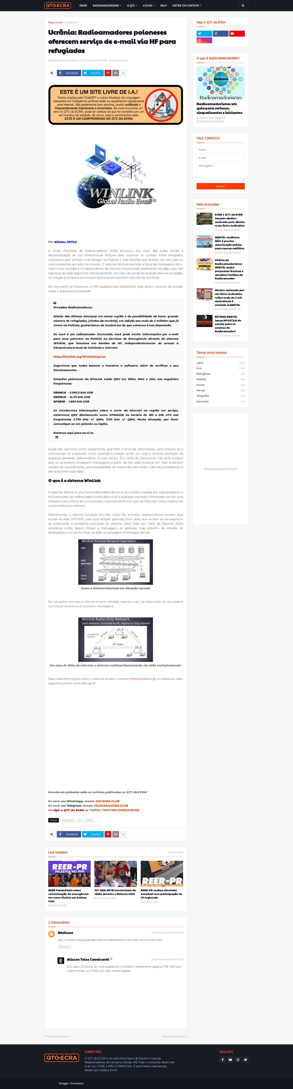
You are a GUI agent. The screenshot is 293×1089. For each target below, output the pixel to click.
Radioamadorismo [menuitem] (106, 5)
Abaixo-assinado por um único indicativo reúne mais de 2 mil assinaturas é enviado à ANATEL (229, 297)
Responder (64, 946)
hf (80, 820)
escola (221, 385)
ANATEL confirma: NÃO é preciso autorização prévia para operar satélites (229, 243)
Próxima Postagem (174, 1036)
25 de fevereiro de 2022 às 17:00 (167, 959)
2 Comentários (120, 60)
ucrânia (89, 820)
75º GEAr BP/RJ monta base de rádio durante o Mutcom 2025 (115, 892)
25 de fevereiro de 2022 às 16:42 (167, 933)
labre (221, 363)
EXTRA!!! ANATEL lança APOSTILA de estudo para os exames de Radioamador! (228, 324)
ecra (221, 368)
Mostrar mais (176, 852)
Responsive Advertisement (221, 469)
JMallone (65, 932)
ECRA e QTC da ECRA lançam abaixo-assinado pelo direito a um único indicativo (230, 220)
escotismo (221, 401)
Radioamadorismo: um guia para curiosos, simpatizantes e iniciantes (219, 108)
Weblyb (108, 1083)
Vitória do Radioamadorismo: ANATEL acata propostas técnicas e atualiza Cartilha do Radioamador (229, 269)
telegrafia (221, 396)
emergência (70, 22)
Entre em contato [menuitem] (185, 5)
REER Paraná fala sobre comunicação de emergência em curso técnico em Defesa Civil (68, 895)
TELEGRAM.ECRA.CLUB (111, 805)
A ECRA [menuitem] (147, 5)
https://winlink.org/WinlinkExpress (79, 356)
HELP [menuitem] (163, 5)
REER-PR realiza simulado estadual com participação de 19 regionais (161, 893)
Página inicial (55, 22)
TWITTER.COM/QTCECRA (120, 810)
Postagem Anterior (57, 1036)
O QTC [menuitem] (131, 5)
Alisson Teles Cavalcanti (88, 959)
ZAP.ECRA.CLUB (107, 801)
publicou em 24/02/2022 (117, 286)
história (221, 379)
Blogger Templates (71, 1083)
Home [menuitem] (83, 5)
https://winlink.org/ (143, 679)
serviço (221, 391)
